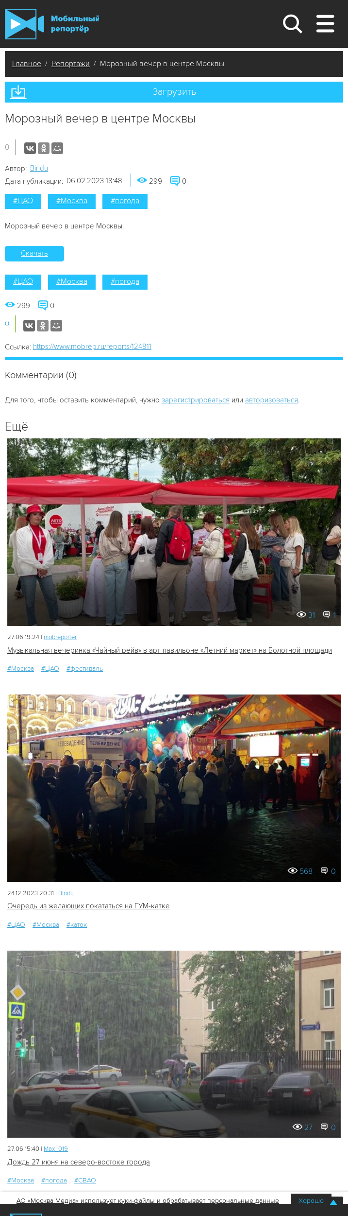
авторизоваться (271, 400)
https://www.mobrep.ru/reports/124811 (92, 346)
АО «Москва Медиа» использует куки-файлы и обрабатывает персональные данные (148, 1201)
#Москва (71, 201)
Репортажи (70, 64)
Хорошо (311, 1201)
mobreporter (60, 637)
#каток (76, 925)
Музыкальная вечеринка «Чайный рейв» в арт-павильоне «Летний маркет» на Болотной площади (169, 650)
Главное (26, 64)
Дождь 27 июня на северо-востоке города (78, 1162)
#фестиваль (84, 668)
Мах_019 (56, 1149)
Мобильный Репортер (52, 24)
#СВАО (85, 1180)
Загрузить (174, 92)
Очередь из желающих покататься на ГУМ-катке (88, 906)
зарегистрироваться (196, 400)
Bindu (39, 168)
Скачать (34, 253)
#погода (125, 201)
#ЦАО (23, 201)
